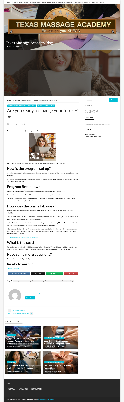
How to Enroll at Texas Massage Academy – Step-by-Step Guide (20, 366)
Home (8, 2)
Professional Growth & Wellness (82, 2)
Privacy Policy (23, 388)
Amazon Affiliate (36, 388)
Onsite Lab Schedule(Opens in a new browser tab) (22, 237)
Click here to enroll (13, 268)
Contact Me (15, 2)
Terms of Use (12, 388)
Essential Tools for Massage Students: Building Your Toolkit (57, 342)
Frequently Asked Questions (46, 105)
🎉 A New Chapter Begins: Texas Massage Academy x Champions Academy (20, 341)
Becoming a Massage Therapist (38, 2)
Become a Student (23, 2)
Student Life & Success (98, 2)
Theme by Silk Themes (46, 399)
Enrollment (31, 105)
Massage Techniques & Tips (65, 2)
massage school (18, 281)
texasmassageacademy (16, 124)
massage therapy (31, 281)
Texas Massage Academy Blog (29, 43)
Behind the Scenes (52, 2)
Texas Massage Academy (66, 281)
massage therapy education (47, 281)
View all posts (30, 298)
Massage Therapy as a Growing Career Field (57, 366)
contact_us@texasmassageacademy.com (97, 124)
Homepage (9, 100)
